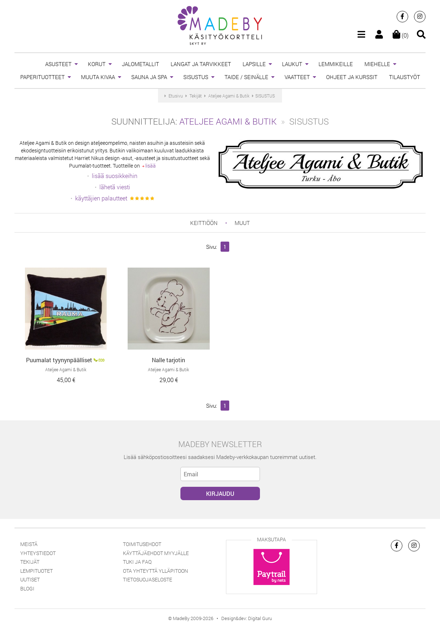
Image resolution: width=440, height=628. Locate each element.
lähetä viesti (114, 187)
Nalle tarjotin (168, 360)
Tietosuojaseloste (147, 579)
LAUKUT (292, 64)
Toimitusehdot (142, 544)
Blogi (27, 588)
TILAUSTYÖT (404, 77)
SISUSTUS (195, 77)
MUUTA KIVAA (98, 77)
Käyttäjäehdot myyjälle (156, 553)
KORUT (97, 64)
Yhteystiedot (38, 553)
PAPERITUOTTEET (42, 77)
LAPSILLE (254, 64)
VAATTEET (297, 77)
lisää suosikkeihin (114, 175)
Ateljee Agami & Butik (228, 121)
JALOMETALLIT (140, 64)
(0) (401, 35)
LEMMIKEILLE (336, 64)
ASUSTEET (58, 64)
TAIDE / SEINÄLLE (246, 77)
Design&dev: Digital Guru (246, 618)
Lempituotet (36, 570)
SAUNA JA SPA (149, 77)
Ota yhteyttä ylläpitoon (155, 570)
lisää (149, 165)
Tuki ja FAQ (137, 561)
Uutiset (30, 579)
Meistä (29, 544)
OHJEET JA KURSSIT (351, 77)
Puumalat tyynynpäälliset (59, 360)
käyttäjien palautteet (101, 198)
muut (242, 222)
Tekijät (29, 561)
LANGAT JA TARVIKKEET (201, 64)
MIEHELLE (377, 64)
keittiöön (204, 222)
